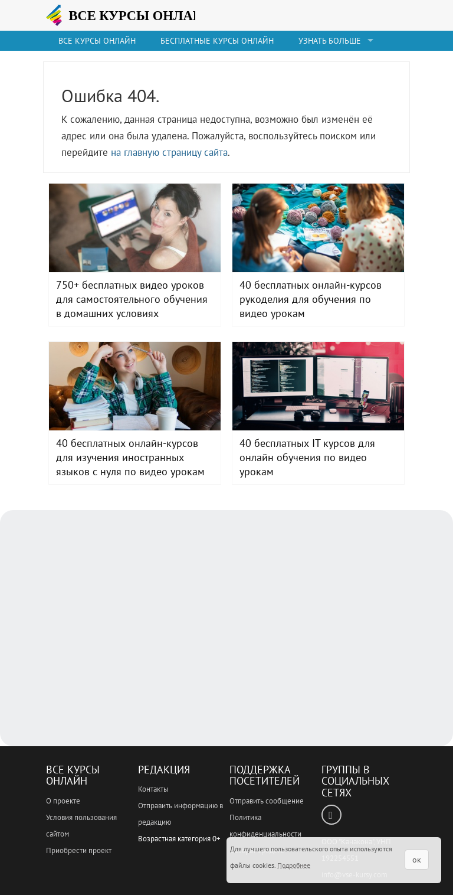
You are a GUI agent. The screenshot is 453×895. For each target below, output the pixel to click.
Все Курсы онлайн (97, 40)
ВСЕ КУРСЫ (137, 15)
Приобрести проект (78, 850)
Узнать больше (329, 40)
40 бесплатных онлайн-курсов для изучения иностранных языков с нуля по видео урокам (135, 386)
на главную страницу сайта (169, 152)
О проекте (63, 801)
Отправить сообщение (266, 801)
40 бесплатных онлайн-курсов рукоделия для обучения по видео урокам (318, 228)
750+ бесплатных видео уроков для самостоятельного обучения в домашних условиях (135, 228)
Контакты (153, 789)
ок (416, 859)
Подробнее (293, 865)
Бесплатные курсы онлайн (217, 40)
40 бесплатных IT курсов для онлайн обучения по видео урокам (318, 386)
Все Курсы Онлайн (73, 775)
